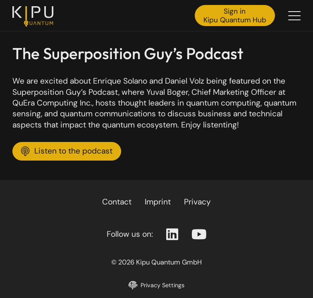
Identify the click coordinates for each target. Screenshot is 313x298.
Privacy (197, 202)
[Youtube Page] (199, 234)
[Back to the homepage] (35, 16)
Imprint (158, 202)
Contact (116, 202)
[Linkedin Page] (172, 234)
